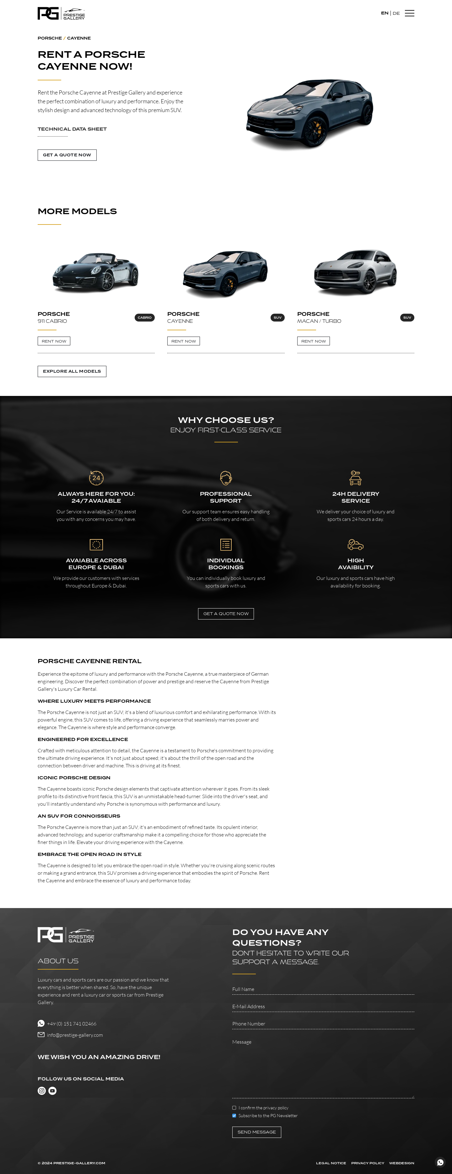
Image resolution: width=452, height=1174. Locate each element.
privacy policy (275, 1107)
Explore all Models (72, 371)
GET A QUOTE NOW (67, 155)
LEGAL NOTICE (331, 1163)
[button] (113, 133)
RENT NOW (54, 341)
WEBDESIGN (401, 1163)
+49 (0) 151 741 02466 (71, 1023)
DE (396, 13)
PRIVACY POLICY (367, 1163)
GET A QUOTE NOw (226, 613)
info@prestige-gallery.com (75, 1035)
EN (385, 13)
